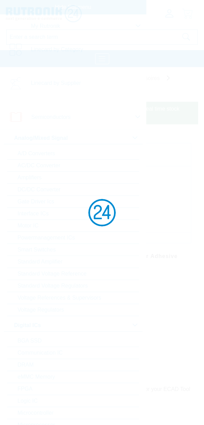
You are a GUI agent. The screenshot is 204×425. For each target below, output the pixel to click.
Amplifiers (30, 177)
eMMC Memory (36, 377)
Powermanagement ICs (46, 238)
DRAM (26, 365)
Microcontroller (36, 413)
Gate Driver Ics (36, 201)
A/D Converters (36, 153)
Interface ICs (33, 213)
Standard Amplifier (40, 262)
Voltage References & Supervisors (59, 298)
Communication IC (40, 353)
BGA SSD (30, 341)
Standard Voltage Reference (52, 274)
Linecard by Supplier (56, 83)
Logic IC (28, 401)
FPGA (25, 389)
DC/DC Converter (39, 189)
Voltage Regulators (41, 310)
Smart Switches (37, 250)
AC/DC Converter (39, 165)
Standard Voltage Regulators (53, 286)
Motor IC (28, 225)
